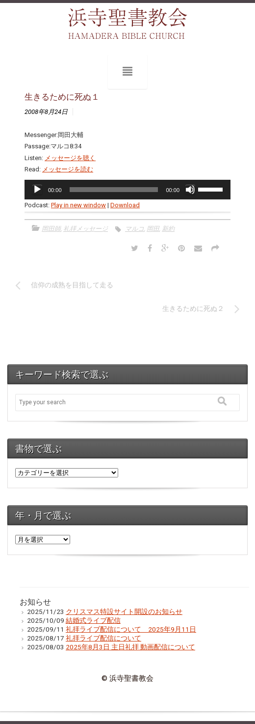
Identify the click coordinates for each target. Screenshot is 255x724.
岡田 (153, 228)
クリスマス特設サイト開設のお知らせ (124, 611)
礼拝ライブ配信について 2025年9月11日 (131, 629)
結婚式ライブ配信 (93, 620)
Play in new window (78, 205)
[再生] (37, 190)
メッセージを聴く (70, 158)
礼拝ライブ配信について (103, 638)
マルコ (134, 228)
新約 (168, 228)
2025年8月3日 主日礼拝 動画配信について (130, 647)
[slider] (114, 189)
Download (125, 205)
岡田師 (51, 228)
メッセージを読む (67, 169)
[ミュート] (190, 190)
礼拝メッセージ (85, 228)
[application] (127, 189)
